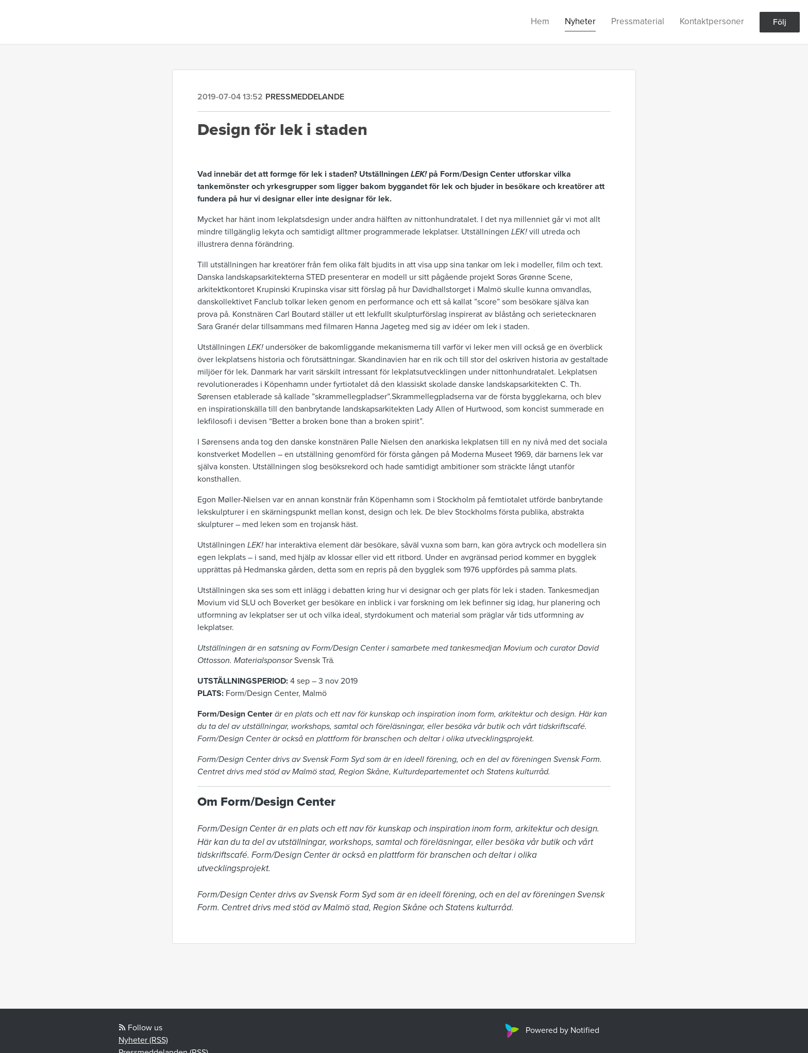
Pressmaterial (637, 21)
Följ (779, 22)
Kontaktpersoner (712, 21)
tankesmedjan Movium (491, 648)
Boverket (289, 603)
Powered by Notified (550, 1030)
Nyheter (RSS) (143, 1040)
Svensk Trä (313, 660)
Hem (540, 21)
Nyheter (580, 21)
